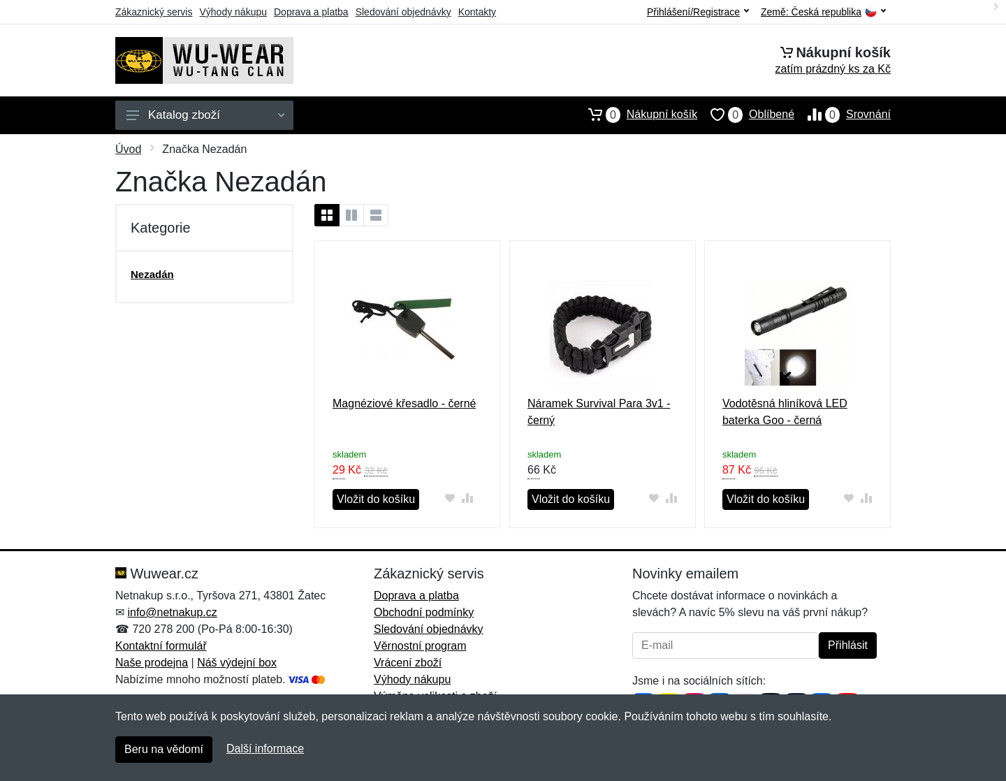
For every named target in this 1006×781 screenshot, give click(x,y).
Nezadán (152, 274)
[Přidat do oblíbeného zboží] (449, 497)
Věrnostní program (420, 646)
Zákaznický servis (153, 11)
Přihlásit (848, 645)
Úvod (128, 149)
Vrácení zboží (408, 663)
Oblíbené (745, 114)
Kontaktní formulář (161, 646)
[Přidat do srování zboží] (467, 497)
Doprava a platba (311, 11)
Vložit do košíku (376, 499)
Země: (823, 12)
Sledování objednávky (403, 11)
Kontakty (477, 11)
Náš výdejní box (237, 663)
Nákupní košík (636, 114)
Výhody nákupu (233, 11)
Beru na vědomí (163, 749)
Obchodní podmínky (424, 612)
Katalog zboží (205, 115)
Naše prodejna (151, 663)
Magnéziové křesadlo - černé (404, 403)
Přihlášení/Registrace (698, 12)
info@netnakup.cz (172, 612)
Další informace (265, 748)
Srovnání (842, 114)
